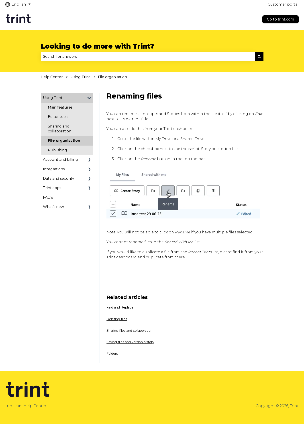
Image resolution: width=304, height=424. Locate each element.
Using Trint (80, 77)
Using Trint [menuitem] (53, 98)
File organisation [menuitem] (64, 140)
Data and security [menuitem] (58, 178)
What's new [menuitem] (53, 207)
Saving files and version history (130, 342)
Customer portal (283, 4)
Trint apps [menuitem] (52, 188)
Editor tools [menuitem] (58, 117)
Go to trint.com (280, 19)
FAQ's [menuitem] (48, 197)
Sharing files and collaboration (129, 331)
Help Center (52, 77)
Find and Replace (119, 307)
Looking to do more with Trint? (97, 46)
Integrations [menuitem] (54, 169)
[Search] (259, 56)
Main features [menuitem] (60, 107)
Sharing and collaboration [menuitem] (59, 128)
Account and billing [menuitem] (60, 159)
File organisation (112, 77)
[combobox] (148, 56)
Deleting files (116, 319)
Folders (112, 354)
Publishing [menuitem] (57, 150)
